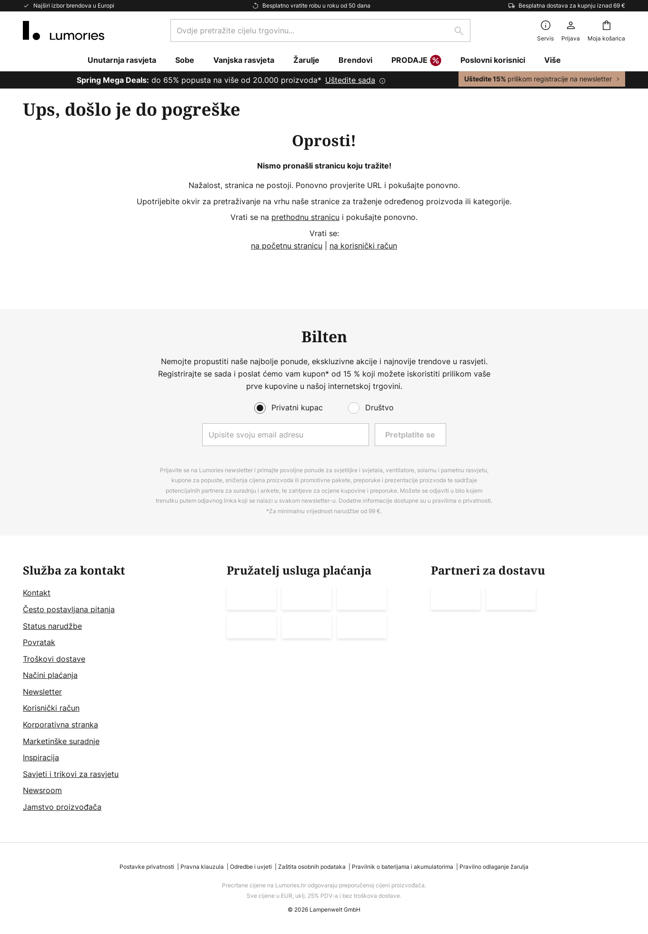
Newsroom (42, 790)
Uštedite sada (350, 80)
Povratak (39, 642)
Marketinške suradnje (61, 741)
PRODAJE (416, 61)
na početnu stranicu (286, 245)
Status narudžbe (52, 626)
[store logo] (63, 30)
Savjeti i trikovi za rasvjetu (71, 774)
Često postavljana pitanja (69, 609)
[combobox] (320, 30)
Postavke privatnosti (147, 867)
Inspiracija (41, 757)
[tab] (120, 689)
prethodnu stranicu (305, 217)
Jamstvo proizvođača (62, 807)
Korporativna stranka (60, 724)
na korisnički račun (363, 245)
